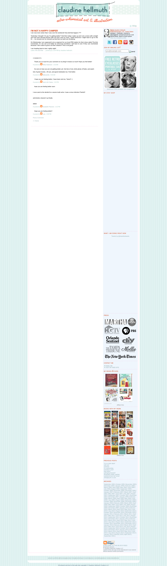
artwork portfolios (53, 558)
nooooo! (106, 466)
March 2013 (128, 525)
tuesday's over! (109, 470)
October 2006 (108, 490)
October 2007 (124, 495)
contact (112, 558)
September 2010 (130, 511)
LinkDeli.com (108, 403)
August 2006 (115, 489)
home (117, 558)
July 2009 (127, 504)
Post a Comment (38, 117)
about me (106, 558)
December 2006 (130, 490)
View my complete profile (118, 38)
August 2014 (120, 533)
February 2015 (118, 534)
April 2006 (116, 487)
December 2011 (113, 518)
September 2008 (130, 500)
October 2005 (120, 484)
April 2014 (120, 531)
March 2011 (128, 514)
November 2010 (119, 512)
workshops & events (82, 558)
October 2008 (108, 501)
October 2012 (108, 523)
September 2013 (113, 528)
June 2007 (119, 493)
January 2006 (119, 486)
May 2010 (128, 509)
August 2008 (120, 500)
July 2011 (127, 515)
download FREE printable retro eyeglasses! (121, 89)
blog (100, 558)
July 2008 (111, 500)
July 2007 (127, 493)
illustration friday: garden (112, 474)
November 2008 (119, 501)
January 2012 (124, 518)
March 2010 (112, 509)
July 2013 (127, 526)
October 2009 (124, 506)
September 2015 (109, 536)
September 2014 (130, 533)
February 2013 (118, 525)
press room (93, 558)
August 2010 (120, 511)
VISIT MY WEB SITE (112, 367)
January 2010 (124, 508)
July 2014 (111, 533)
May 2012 (128, 520)
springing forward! (109, 473)
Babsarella (46, 75)
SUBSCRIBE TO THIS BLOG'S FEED (115, 545)
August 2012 (120, 522)
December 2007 (113, 497)
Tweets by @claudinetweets (120, 236)
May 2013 (111, 526)
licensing (63, 558)
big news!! (107, 471)
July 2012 (111, 522)
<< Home (36, 121)
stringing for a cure (110, 477)
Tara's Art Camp (48, 82)
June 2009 (119, 504)
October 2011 (124, 517)
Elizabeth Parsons (48, 107)
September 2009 (113, 506)
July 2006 (107, 489)
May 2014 (128, 531)
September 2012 (130, 522)
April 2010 (120, 509)
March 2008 (112, 498)
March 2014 (112, 531)
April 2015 (127, 534)
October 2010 (108, 512)
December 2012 (130, 523)
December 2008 (130, 501)
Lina (44, 114)
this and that (39, 50)
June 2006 (131, 487)
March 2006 (108, 487)
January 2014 (124, 529)
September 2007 (113, 495)
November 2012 (119, 523)
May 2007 (111, 493)
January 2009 (108, 503)
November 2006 (119, 490)
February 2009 (118, 503)
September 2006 (126, 489)
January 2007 (108, 492)
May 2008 (128, 498)
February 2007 (118, 492)
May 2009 (111, 504)
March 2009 (128, 503)
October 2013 (124, 528)
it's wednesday (109, 468)
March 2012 (112, 520)
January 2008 (124, 497)
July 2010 (111, 511)
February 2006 (130, 486)
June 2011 (119, 515)
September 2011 (113, 517)
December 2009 (113, 508)
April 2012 (120, 520)
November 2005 (131, 484)
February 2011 (118, 514)
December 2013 (113, 529)
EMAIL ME (109, 366)
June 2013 (119, 526)
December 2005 (109, 486)
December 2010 (130, 512)
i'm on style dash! (109, 463)
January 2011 (108, 514)
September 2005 (109, 484)
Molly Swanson (47, 64)
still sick (106, 465)
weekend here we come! (112, 476)
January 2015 (108, 534)
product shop (71, 558)
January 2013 (108, 525)
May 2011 (111, 515)
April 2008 (120, 498)
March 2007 (128, 492)
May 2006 (123, 487)
